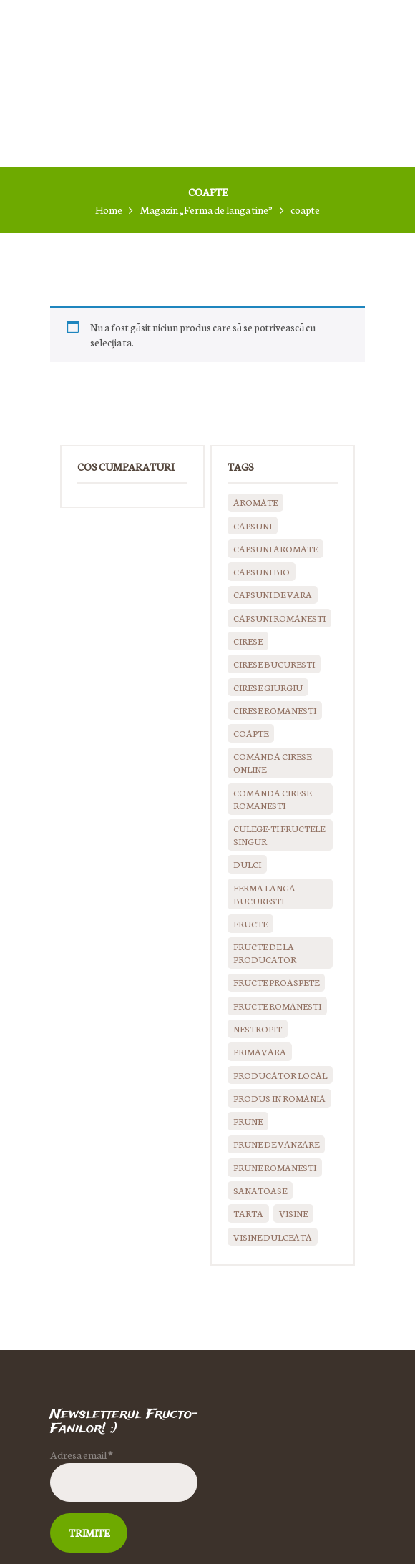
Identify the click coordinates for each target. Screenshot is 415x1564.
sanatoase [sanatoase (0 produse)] (260, 1190)
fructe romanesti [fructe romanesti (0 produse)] (277, 1006)
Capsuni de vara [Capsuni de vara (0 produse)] (272, 594)
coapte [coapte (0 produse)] (250, 733)
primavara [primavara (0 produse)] (259, 1051)
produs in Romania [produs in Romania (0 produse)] (279, 1098)
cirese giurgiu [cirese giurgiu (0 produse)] (268, 687)
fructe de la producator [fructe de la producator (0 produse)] (264, 952)
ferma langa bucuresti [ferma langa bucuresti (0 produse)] (264, 893)
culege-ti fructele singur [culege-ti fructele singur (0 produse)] (279, 834)
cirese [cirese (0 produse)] (248, 641)
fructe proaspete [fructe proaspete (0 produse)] (276, 982)
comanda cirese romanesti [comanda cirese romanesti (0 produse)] (272, 798)
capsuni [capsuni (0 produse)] (252, 525)
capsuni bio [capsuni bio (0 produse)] (261, 571)
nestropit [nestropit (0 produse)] (257, 1028)
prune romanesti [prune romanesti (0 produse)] (274, 1167)
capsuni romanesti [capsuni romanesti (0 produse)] (279, 618)
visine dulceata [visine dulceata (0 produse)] (272, 1237)
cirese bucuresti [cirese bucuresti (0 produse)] (274, 664)
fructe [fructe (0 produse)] (250, 923)
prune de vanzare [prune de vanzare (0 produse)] (276, 1144)
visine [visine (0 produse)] (293, 1213)
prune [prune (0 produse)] (248, 1121)
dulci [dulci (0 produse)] (247, 864)
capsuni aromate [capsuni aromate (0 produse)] (275, 548)
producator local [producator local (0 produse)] (280, 1075)
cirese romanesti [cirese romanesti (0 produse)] (274, 710)
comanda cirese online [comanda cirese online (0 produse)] (272, 762)
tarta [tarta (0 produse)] (248, 1213)
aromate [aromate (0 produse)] (255, 502)
